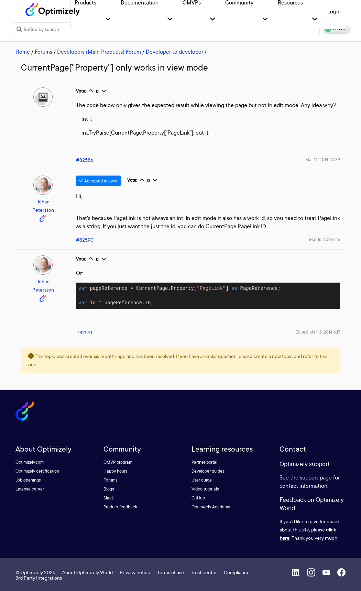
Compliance (237, 572)
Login (334, 11)
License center (29, 489)
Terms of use (170, 572)
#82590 (85, 239)
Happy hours (115, 471)
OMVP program (117, 462)
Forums (43, 51)
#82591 (84, 332)
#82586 (84, 160)
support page (316, 477)
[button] (108, 19)
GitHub (198, 498)
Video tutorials (205, 489)
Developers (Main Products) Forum (99, 51)
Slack (108, 498)
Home (22, 51)
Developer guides (208, 471)
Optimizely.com (29, 462)
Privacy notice (135, 572)
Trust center (204, 572)
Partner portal (204, 462)
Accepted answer (98, 181)
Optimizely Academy (211, 507)
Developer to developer (174, 51)
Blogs (108, 489)
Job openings (28, 480)
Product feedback (120, 507)
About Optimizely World (87, 572)
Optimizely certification (37, 471)
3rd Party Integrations (38, 577)
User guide (202, 480)
